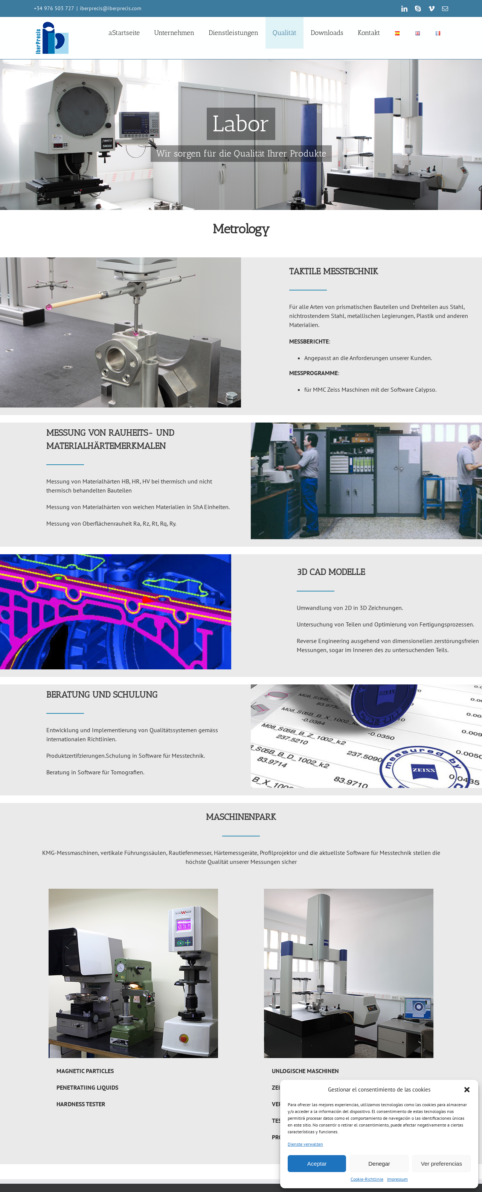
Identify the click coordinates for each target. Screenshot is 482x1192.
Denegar (379, 1163)
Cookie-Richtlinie (367, 1179)
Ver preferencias (441, 1163)
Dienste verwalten (305, 1144)
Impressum (397, 1179)
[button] (467, 1089)
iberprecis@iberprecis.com (110, 8)
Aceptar (317, 1163)
